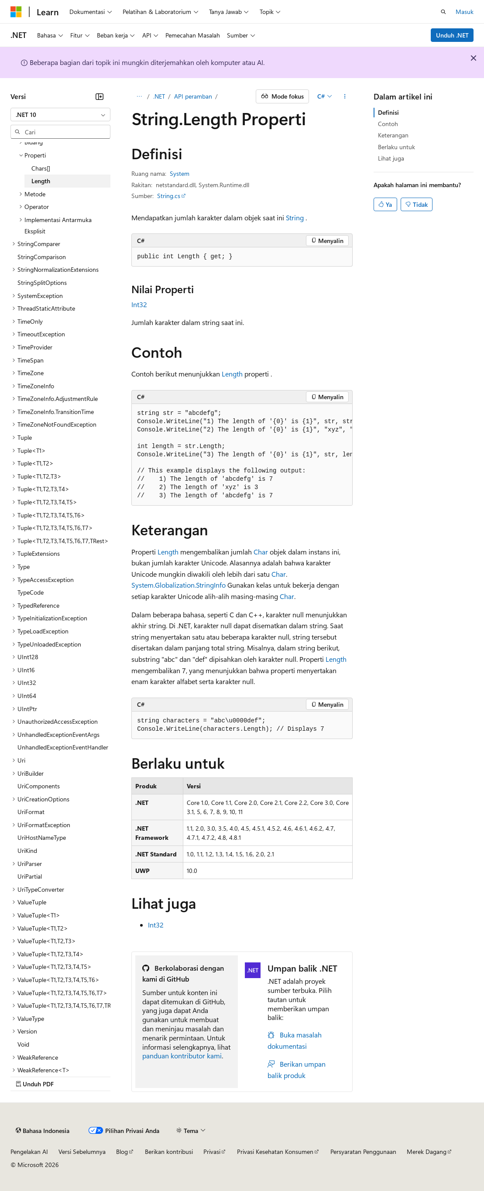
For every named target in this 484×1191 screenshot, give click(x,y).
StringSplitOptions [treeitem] (42, 282)
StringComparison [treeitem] (41, 257)
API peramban (193, 96)
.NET (159, 96)
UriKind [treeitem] (27, 850)
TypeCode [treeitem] (30, 592)
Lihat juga (391, 158)
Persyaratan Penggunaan (363, 1151)
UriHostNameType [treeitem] (41, 837)
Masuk (465, 11)
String (295, 217)
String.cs (168, 196)
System (179, 173)
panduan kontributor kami (182, 1055)
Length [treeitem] (40, 181)
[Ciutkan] (99, 96)
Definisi (388, 112)
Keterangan (393, 135)
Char (261, 551)
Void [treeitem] (23, 1044)
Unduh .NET (452, 35)
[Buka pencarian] (443, 12)
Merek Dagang (426, 1151)
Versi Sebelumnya (82, 1151)
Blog (122, 1151)
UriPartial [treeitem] (29, 876)
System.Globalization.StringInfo (178, 584)
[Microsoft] (16, 11)
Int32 (139, 304)
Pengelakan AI (29, 1151)
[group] (242, 455)
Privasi (211, 1151)
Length (232, 373)
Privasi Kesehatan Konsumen (275, 1151)
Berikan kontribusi (169, 1151)
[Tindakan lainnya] (345, 96)
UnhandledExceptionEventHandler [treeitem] (62, 747)
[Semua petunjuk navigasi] (139, 96)
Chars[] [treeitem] (40, 168)
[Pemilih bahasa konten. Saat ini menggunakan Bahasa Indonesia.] (42, 1131)
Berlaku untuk (396, 147)
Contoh (388, 124)
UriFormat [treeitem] (31, 812)
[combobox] (60, 115)
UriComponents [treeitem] (38, 786)
